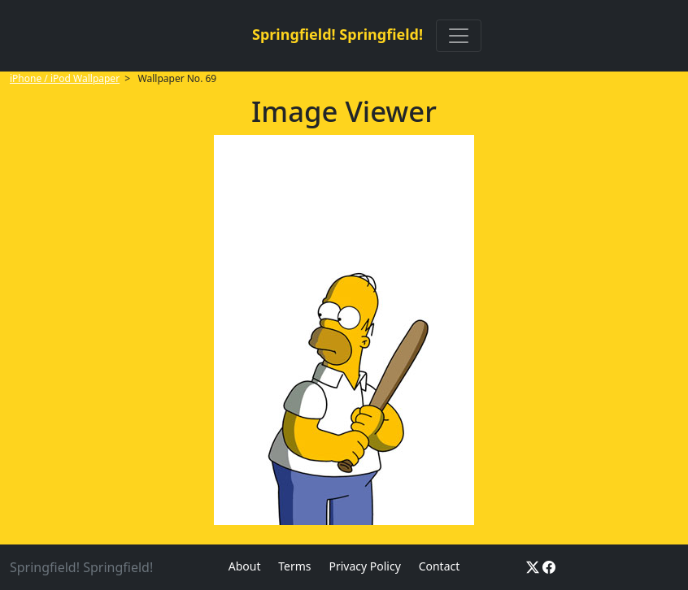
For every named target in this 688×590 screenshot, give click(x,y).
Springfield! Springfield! (337, 34)
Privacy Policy (364, 566)
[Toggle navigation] (458, 36)
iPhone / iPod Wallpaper (65, 78)
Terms (294, 566)
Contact (439, 566)
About (245, 566)
